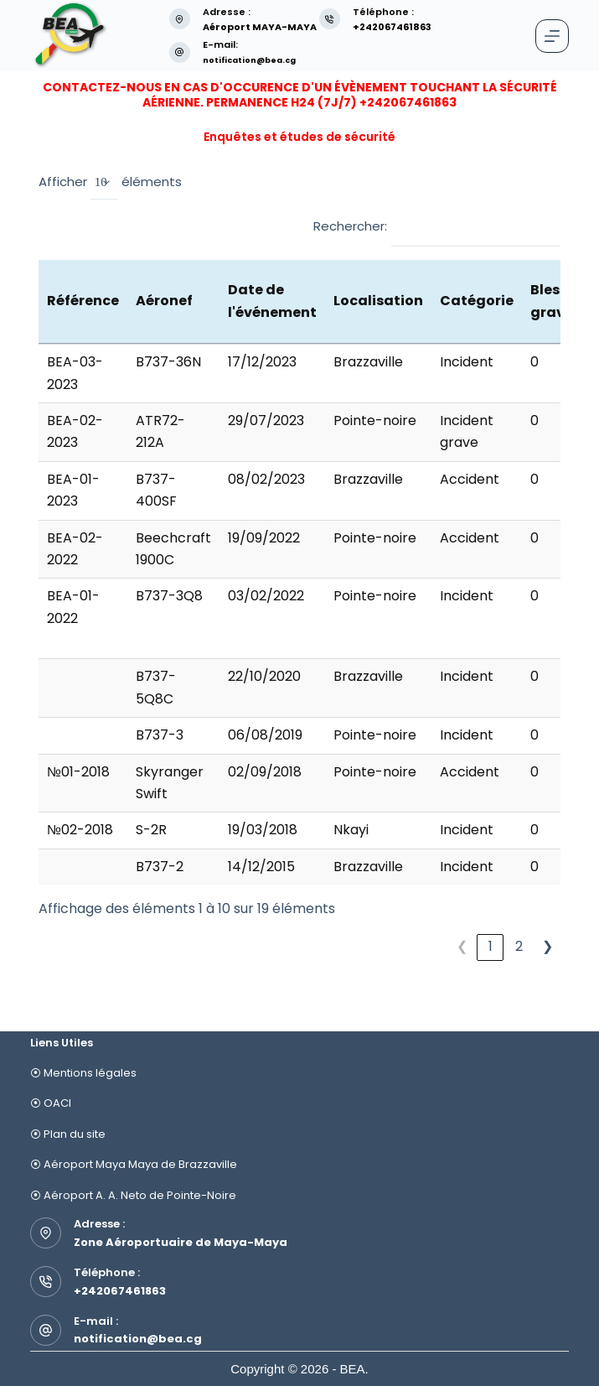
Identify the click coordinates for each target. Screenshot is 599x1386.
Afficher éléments (110, 183)
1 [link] (490, 946)
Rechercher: (350, 226)
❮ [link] (462, 946)
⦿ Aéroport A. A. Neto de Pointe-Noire (133, 1195)
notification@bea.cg (258, 59)
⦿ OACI (50, 1103)
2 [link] (519, 946)
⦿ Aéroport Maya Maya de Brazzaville (133, 1164)
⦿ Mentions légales (83, 1073)
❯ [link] (547, 946)
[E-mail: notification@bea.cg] (179, 52)
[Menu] (552, 36)
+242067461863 (120, 1291)
